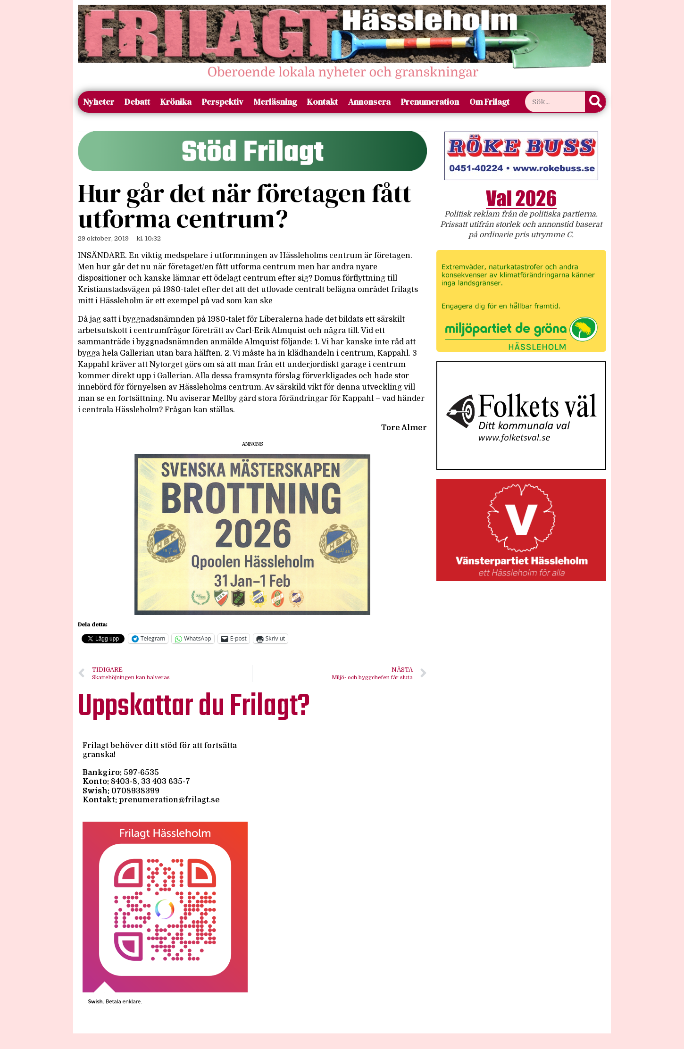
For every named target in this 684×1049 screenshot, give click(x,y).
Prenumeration (430, 102)
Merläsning (275, 102)
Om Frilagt (489, 102)
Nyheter (98, 102)
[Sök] (595, 102)
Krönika (176, 102)
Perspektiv (222, 102)
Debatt (137, 102)
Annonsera (369, 102)
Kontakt (322, 102)
